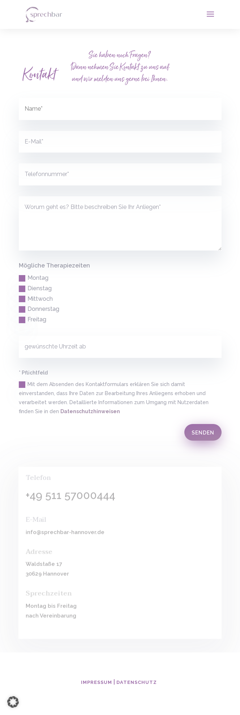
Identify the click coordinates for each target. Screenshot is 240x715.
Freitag (32, 319)
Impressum (96, 682)
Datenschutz (136, 682)
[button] (13, 702)
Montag (33, 278)
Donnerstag (39, 309)
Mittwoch (36, 299)
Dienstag (35, 288)
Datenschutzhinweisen (90, 411)
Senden (203, 433)
